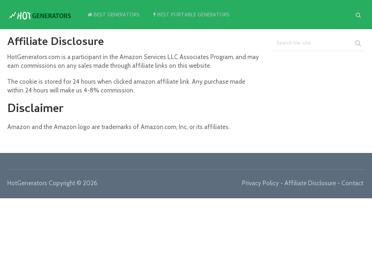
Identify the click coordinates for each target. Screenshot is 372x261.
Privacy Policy (260, 183)
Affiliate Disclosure (310, 183)
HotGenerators (27, 183)
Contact (352, 183)
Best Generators (114, 15)
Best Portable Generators (191, 15)
